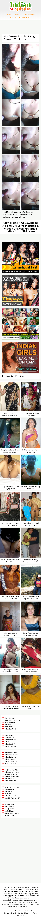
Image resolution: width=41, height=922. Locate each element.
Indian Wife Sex (9, 725)
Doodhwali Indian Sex (12, 720)
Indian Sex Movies (10, 729)
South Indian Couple (11, 813)
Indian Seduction (10, 757)
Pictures (17, 15)
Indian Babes (9, 779)
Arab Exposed (9, 790)
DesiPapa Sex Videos (11, 770)
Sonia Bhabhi (9, 807)
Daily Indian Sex (10, 723)
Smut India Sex (9, 727)
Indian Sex (8, 792)
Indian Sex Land (10, 746)
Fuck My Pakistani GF (12, 798)
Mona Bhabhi (9, 805)
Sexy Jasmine (9, 809)
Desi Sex (7, 794)
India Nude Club (10, 742)
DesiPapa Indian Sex (11, 787)
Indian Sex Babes (10, 761)
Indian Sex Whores (11, 755)
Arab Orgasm (9, 736)
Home (8, 15)
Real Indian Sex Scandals (20, 18)
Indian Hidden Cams (11, 772)
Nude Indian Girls (10, 764)
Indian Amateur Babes (12, 777)
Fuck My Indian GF (10, 774)
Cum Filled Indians (10, 740)
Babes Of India (9, 738)
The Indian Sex (9, 718)
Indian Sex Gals (9, 759)
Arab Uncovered (10, 781)
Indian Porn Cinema (11, 753)
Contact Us (28, 911)
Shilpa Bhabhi (9, 815)
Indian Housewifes (10, 796)
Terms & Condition (15, 911)
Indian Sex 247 (9, 744)
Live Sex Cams (29, 15)
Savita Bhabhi (9, 811)
